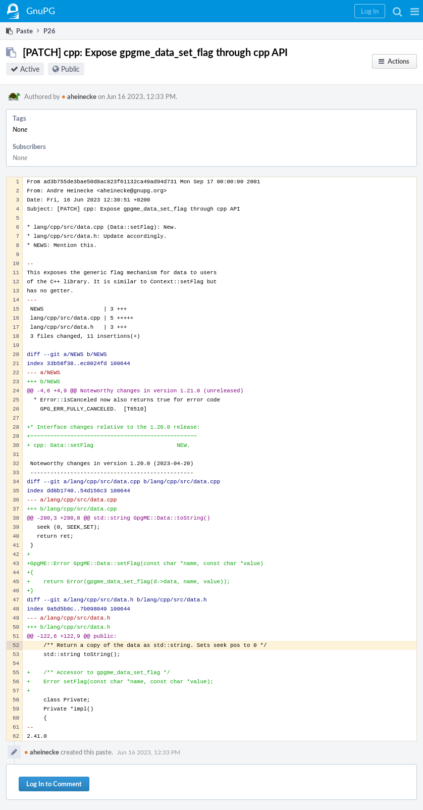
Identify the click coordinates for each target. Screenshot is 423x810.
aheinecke (79, 96)
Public (70, 69)
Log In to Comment (54, 783)
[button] (414, 11)
